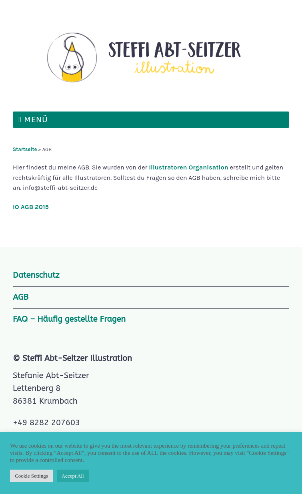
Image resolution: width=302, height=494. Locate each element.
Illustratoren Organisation (187, 167)
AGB (20, 297)
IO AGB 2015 (31, 207)
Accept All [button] (73, 476)
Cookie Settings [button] (31, 476)
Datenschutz (36, 275)
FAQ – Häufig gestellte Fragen (69, 319)
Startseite (25, 149)
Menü (36, 119)
